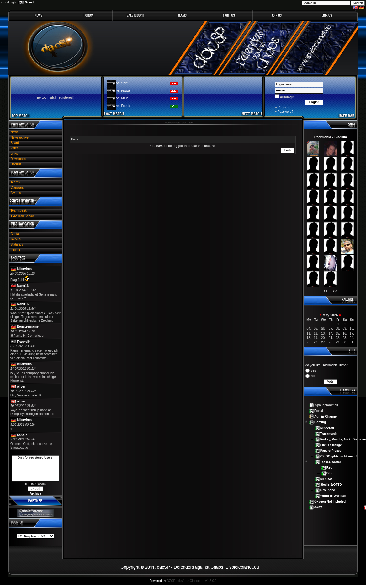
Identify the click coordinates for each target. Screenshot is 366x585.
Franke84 (24, 341)
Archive (35, 493)
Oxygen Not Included (330, 501)
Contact (16, 234)
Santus (22, 435)
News (15, 132)
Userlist (16, 164)
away (318, 507)
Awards (16, 192)
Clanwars (17, 187)
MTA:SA (326, 479)
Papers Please (331, 450)
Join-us (16, 239)
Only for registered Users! (35, 468)
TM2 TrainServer (22, 216)
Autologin (286, 97)
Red (329, 467)
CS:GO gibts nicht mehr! (338, 456)
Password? (285, 111)
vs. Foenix (123, 105)
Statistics (17, 244)
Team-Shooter (330, 462)
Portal (318, 411)
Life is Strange (331, 444)
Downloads (18, 159)
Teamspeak (19, 210)
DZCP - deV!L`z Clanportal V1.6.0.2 (192, 580)
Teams (15, 182)
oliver (21, 386)
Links (14, 153)
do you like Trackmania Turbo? (326, 365)
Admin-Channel (325, 416)
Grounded (327, 490)
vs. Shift (122, 83)
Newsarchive (20, 137)
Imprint (15, 250)
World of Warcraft (333, 496)
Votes (15, 148)
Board (15, 143)
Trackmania (328, 433)
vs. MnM (122, 98)
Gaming (320, 422)
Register (283, 107)
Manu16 (23, 285)
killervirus (24, 269)
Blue (329, 473)
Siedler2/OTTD (331, 484)
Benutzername (28, 326)
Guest (29, 2)
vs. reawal (123, 90)
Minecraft (327, 427)
